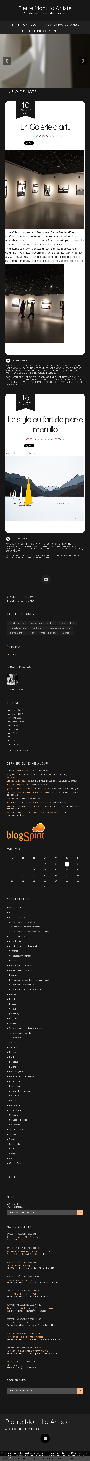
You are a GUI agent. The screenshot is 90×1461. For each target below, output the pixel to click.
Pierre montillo (17, 1086)
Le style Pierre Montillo (19, 1322)
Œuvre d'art (52, 373)
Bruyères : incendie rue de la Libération (29, 775)
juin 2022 (13, 729)
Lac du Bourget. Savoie (19, 1279)
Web (11, 1159)
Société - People (27, 373)
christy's (59, 382)
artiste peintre (17, 623)
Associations (16, 941)
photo (32, 453)
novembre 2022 (15, 714)
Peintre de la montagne (21, 1076)
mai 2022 (12, 733)
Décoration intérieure (20, 965)
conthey (36, 627)
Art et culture (17, 917)
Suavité (10, 799)
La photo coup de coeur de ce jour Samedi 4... (31, 792)
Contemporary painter (33, 365)
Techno (12, 1139)
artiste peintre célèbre (46, 557)
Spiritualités (16, 1129)
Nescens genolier (18, 1072)
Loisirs (13, 1048)
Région (12, 1101)
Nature (12, 1067)
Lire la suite (14, 654)
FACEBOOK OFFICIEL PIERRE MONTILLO (28, 1251)
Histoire (13, 1019)
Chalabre (61, 803)
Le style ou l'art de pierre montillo (45, 423)
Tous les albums (15, 690)
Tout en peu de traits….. (63, 24)
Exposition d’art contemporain (25, 990)
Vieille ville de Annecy (18, 1265)
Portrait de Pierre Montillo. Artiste (25, 1336)
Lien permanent (17, 360)
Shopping (13, 1115)
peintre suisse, (51, 548)
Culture (51, 365)
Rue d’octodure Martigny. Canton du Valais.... (31, 1308)
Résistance (14, 1105)
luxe (67, 382)
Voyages (13, 1154)
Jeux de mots (44, 370)
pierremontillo (67, 623)
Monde (12, 1057)
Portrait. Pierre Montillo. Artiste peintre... (28, 1350)
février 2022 (14, 744)
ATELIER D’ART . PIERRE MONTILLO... (26, 1237)
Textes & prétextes (30, 799)
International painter (23, 370)
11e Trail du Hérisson (18, 781)
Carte (11, 1177)
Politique (14, 1096)
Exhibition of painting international (29, 980)
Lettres (13, 1043)
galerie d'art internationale (62, 377)
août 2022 (13, 725)
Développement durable (20, 970)
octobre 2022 (14, 718)
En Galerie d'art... (45, 126)
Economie (13, 975)
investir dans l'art (32, 382)
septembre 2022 (16, 722)
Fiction (13, 999)
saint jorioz (16, 1110)
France (12, 1004)
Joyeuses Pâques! (15, 785)
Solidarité (14, 1125)
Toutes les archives (17, 750)
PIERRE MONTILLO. (23, 24)
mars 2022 (13, 741)
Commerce (13, 951)
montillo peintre (53, 379)
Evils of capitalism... (19, 771)
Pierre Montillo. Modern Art (21, 1294)
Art (11, 912)
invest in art (13, 382)
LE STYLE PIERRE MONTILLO (43, 31)
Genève (12, 1009)
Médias (12, 1052)
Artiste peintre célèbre (22, 922)
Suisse (41, 373)
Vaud (11, 1149)
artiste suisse (17, 937)
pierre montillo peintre (41, 623)
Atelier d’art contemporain (23, 946)
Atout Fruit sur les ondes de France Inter (29, 803)
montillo (37, 379)
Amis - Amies (16, 908)
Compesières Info (38, 785)
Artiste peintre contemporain (24, 927)
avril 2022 (13, 737)
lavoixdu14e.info (15, 815)
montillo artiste (48, 632)
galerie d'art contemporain (29, 377)
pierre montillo (73, 379)
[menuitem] (23, 24)
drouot (48, 382)
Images (12, 1023)
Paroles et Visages (68, 789)
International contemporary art (42, 546)
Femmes (12, 994)
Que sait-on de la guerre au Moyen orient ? (30, 789)
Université (14, 1144)
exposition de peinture (35, 368)
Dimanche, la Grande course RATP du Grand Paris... (34, 806)
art (66, 555)
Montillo (76, 261)
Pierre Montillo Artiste (45, 7)
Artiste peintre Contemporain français (29, 932)
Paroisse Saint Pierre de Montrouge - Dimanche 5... (34, 813)
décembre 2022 (15, 710)
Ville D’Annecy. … (15, 1365)
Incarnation (42, 771)
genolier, (14, 1014)
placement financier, (71, 548)
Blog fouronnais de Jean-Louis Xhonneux (56, 781)
